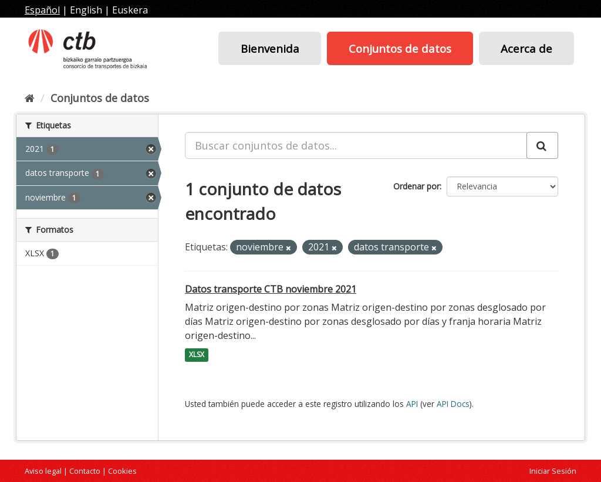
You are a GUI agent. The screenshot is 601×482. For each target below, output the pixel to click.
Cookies (122, 471)
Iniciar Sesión (552, 471)
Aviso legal (43, 471)
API (412, 403)
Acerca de (526, 48)
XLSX (196, 355)
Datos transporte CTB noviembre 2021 (270, 289)
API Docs (453, 403)
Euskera (130, 10)
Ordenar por (416, 186)
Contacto (84, 471)
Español (42, 10)
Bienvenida (270, 48)
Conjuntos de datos (400, 48)
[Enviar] (542, 145)
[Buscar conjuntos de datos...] (356, 145)
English (86, 10)
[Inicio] (30, 98)
